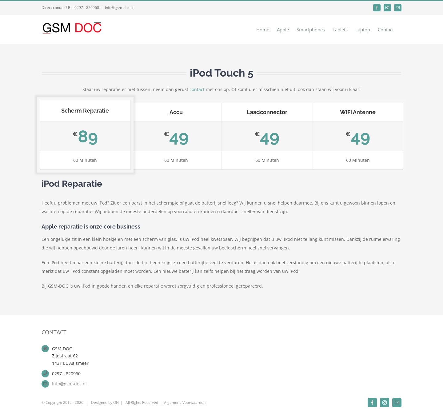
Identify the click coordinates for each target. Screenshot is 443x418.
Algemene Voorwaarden (185, 402)
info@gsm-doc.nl (119, 7)
